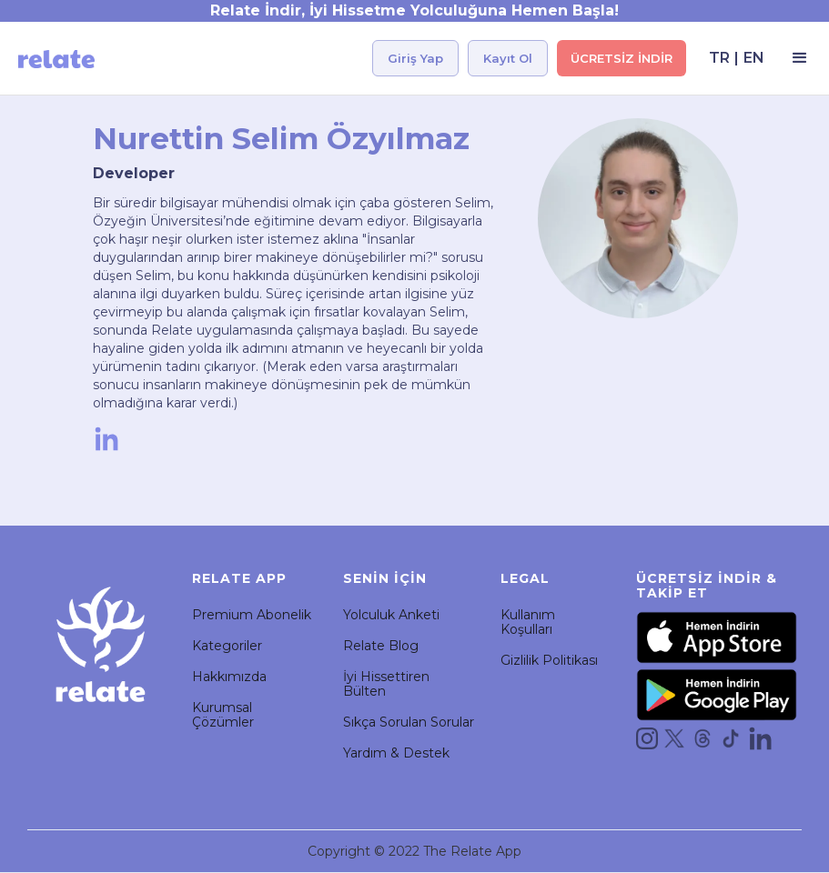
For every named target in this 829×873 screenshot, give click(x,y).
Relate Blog (381, 645)
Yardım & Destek (396, 753)
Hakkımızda (229, 676)
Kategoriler (227, 645)
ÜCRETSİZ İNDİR (621, 58)
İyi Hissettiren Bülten (386, 683)
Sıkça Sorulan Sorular (408, 722)
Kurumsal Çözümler (223, 714)
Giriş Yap (415, 58)
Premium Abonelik (251, 614)
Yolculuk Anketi (391, 614)
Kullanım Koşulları (527, 622)
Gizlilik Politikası (549, 660)
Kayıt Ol (507, 58)
